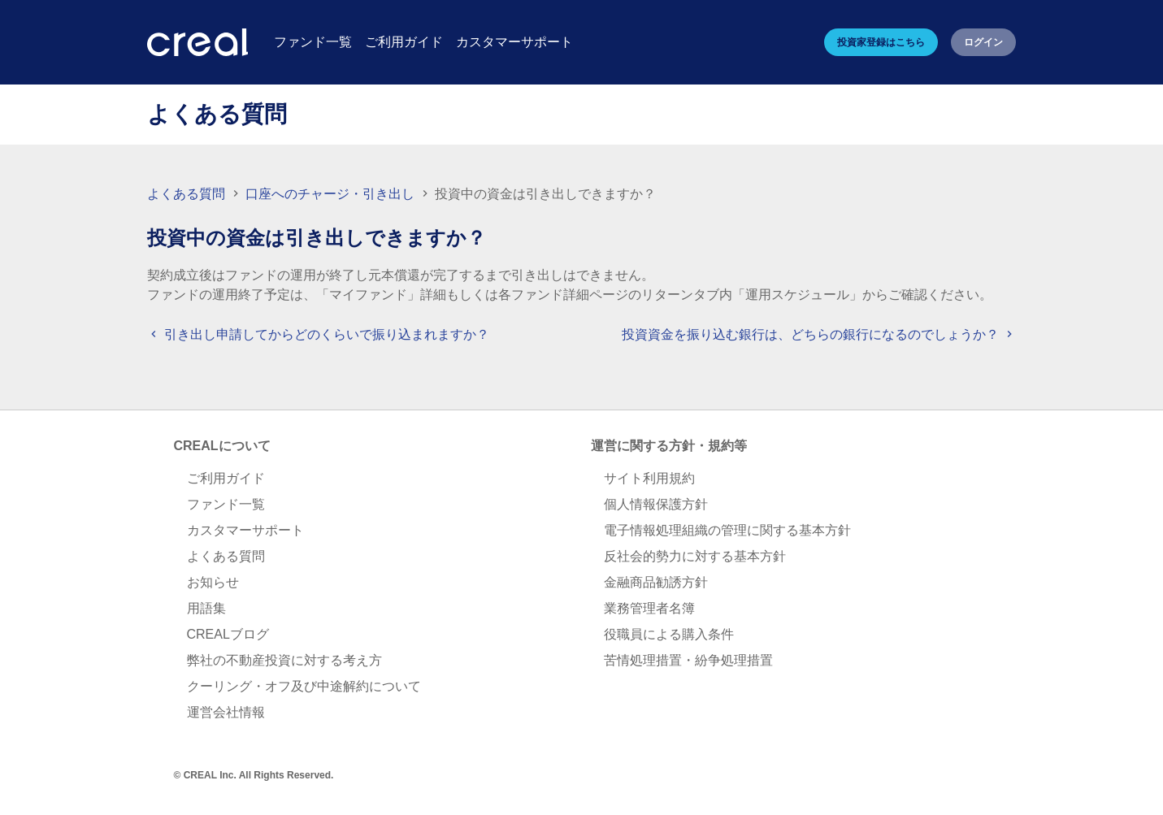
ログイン (983, 42)
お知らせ (213, 582)
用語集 (206, 608)
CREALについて (222, 446)
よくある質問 (186, 194)
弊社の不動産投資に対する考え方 (284, 660)
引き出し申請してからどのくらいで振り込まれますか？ (317, 334)
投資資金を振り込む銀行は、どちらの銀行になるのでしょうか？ (818, 334)
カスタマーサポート (245, 530)
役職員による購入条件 (669, 634)
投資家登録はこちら (881, 42)
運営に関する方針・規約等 (669, 446)
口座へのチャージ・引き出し (331, 194)
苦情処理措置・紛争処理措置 (688, 660)
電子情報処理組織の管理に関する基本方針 (727, 530)
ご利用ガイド (226, 478)
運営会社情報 (226, 712)
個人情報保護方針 (656, 504)
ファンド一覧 (226, 504)
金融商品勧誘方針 (656, 582)
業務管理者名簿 (649, 608)
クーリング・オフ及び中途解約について (304, 686)
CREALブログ (228, 634)
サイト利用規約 (649, 478)
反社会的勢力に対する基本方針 (695, 556)
